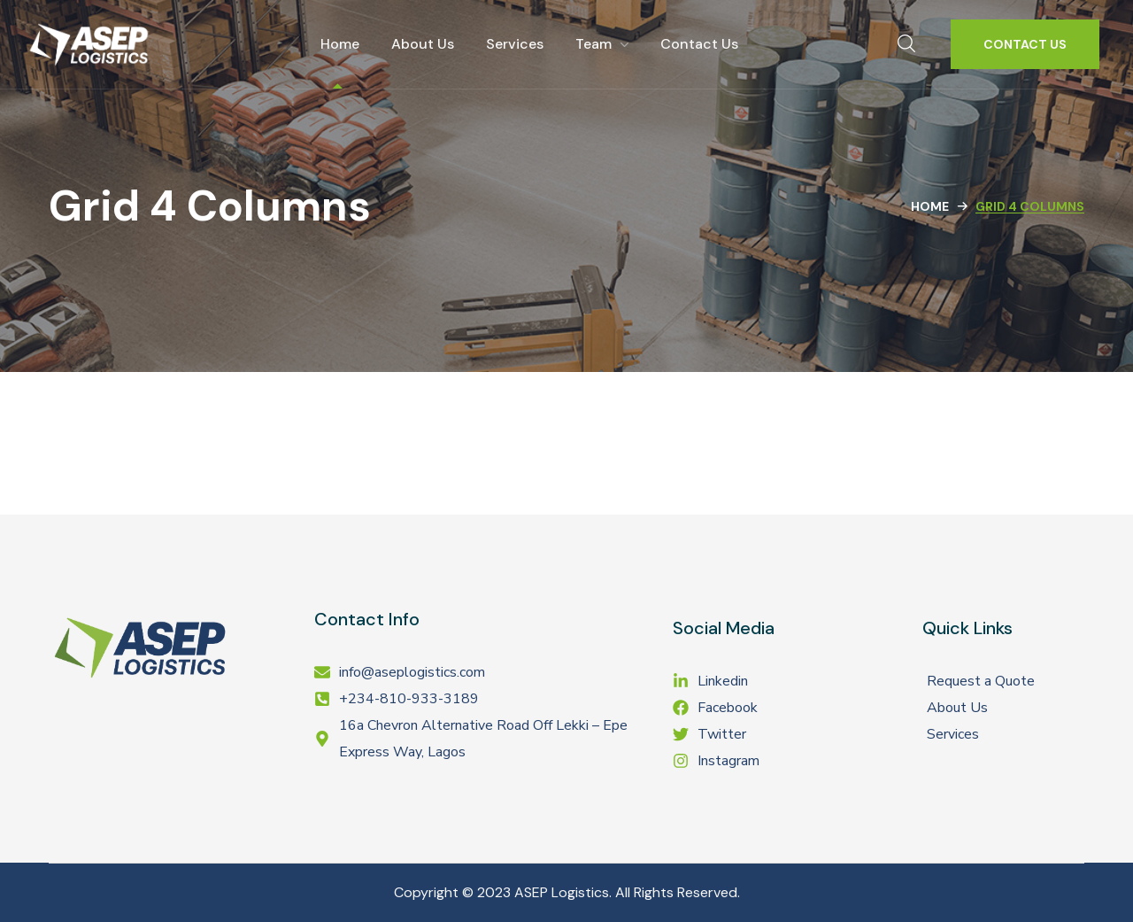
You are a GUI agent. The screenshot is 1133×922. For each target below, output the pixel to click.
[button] (906, 44)
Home (930, 206)
